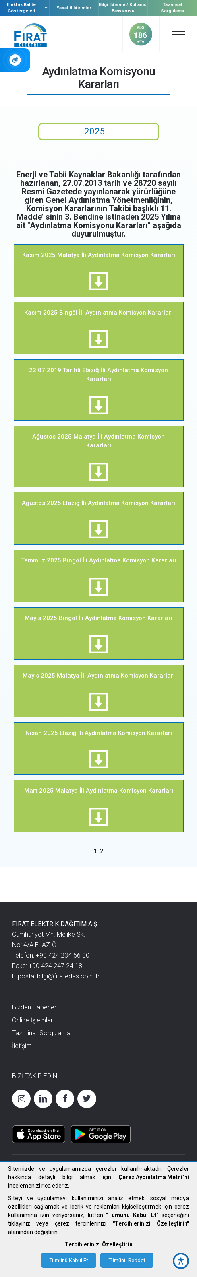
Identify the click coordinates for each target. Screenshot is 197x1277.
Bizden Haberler (34, 1007)
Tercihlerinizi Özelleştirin (99, 1244)
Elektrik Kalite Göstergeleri (28, 8)
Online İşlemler (32, 1020)
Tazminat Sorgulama (172, 8)
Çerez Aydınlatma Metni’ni (153, 1177)
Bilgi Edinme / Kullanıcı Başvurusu (123, 8)
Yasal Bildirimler (73, 7)
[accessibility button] (181, 1261)
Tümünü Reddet (126, 1260)
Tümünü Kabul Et (68, 1260)
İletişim (22, 1046)
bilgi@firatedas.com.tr (68, 976)
